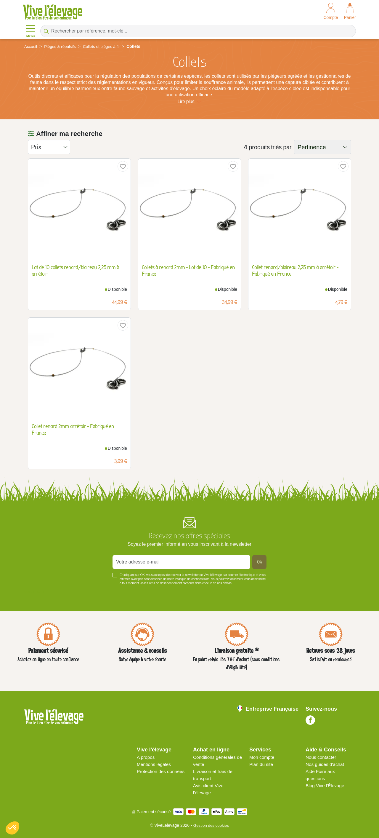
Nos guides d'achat (326, 764)
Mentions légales (154, 764)
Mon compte (262, 757)
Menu (30, 31)
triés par (281, 147)
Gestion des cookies (211, 825)
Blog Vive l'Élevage (326, 785)
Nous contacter (322, 757)
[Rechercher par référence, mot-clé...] (198, 31)
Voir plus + (34, 592)
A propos (146, 757)
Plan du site (261, 764)
